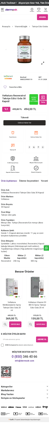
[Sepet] (45, 10)
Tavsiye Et (13, 147)
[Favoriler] (38, 10)
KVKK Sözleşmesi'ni (11, 345)
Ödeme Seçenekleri (29, 181)
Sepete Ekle (15, 324)
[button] (5, 49)
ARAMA (42, 17)
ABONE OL (42, 339)
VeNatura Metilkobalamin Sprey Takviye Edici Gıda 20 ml (12, 306)
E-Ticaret (17, 420)
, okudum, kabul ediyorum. (17, 345)
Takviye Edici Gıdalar (40, 26)
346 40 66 (24, 356)
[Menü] (2, 10)
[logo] (11, 9)
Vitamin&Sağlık (21, 26)
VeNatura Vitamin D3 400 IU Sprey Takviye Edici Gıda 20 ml (37, 305)
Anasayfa (6, 26)
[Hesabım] (32, 11)
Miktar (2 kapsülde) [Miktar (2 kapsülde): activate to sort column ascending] (39, 256)
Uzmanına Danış (43, 99)
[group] (24, 49)
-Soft (11, 420)
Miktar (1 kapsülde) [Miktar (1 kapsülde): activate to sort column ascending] (21, 256)
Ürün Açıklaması (9, 181)
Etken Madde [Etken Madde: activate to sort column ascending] (7, 256)
